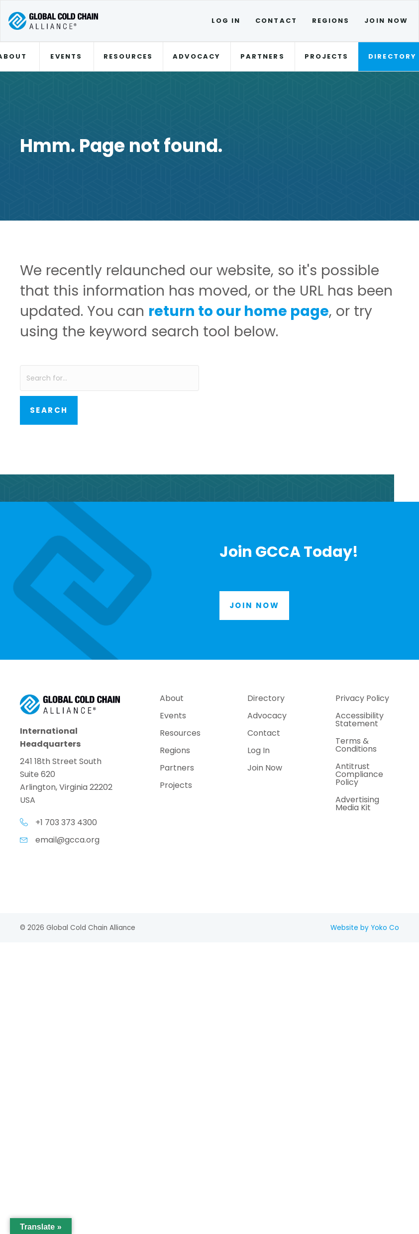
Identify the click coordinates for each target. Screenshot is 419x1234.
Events (66, 56)
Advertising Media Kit (357, 804)
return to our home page (238, 311)
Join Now (386, 20)
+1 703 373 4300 (66, 822)
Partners (262, 56)
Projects (327, 56)
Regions (331, 20)
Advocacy (196, 56)
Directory (266, 699)
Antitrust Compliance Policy (359, 775)
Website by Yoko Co (364, 927)
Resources (128, 56)
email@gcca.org (67, 840)
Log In (225, 20)
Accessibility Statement (359, 720)
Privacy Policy (362, 699)
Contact (276, 20)
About (172, 699)
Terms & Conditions (356, 746)
